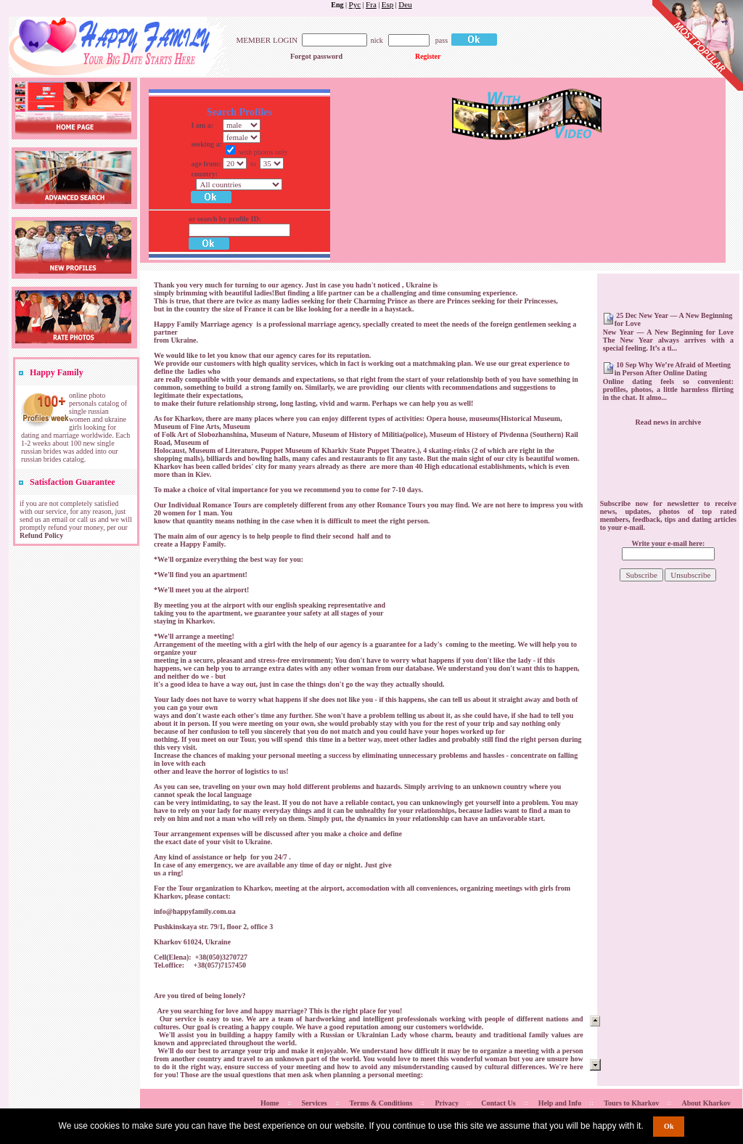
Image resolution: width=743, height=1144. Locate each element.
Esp (388, 4)
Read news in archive (669, 422)
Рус (355, 4)
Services (314, 1103)
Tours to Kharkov (631, 1103)
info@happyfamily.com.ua (195, 911)
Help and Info (559, 1103)
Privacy (447, 1103)
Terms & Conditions (381, 1103)
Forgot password (316, 56)
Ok (668, 1126)
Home (269, 1103)
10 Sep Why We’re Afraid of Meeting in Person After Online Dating (673, 369)
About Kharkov (706, 1103)
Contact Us (498, 1103)
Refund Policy (41, 535)
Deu (404, 4)
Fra (371, 4)
